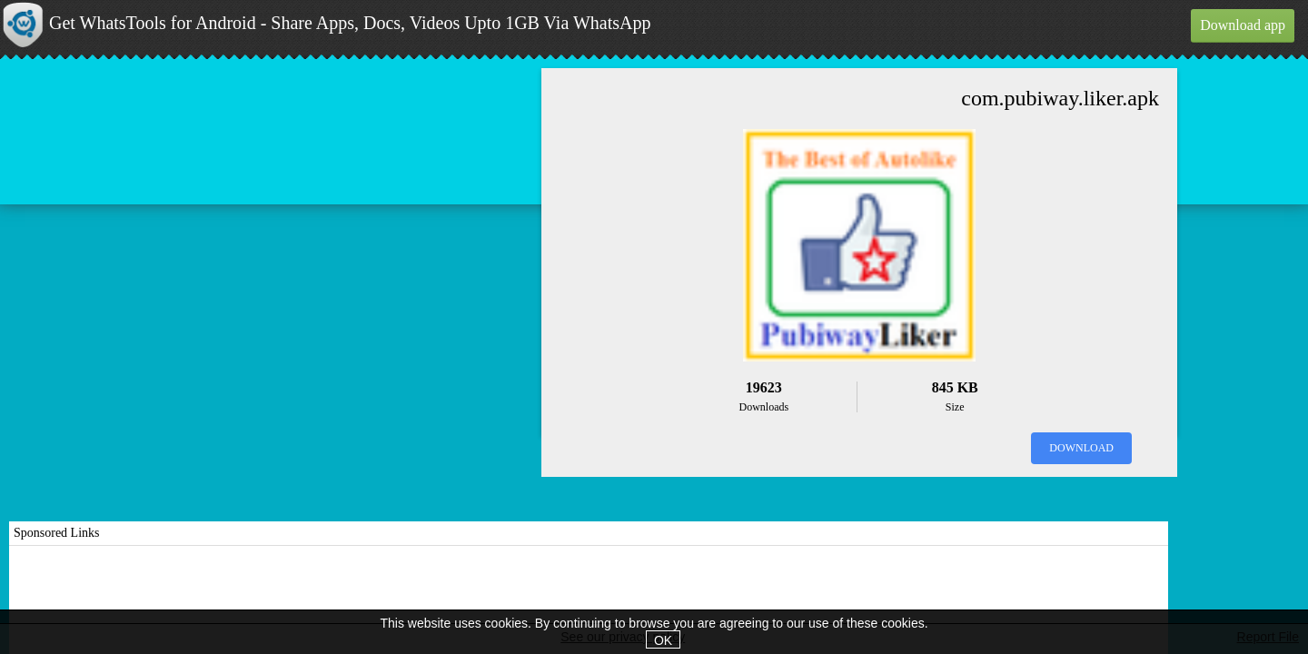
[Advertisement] (588, 600)
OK (663, 640)
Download (1081, 447)
